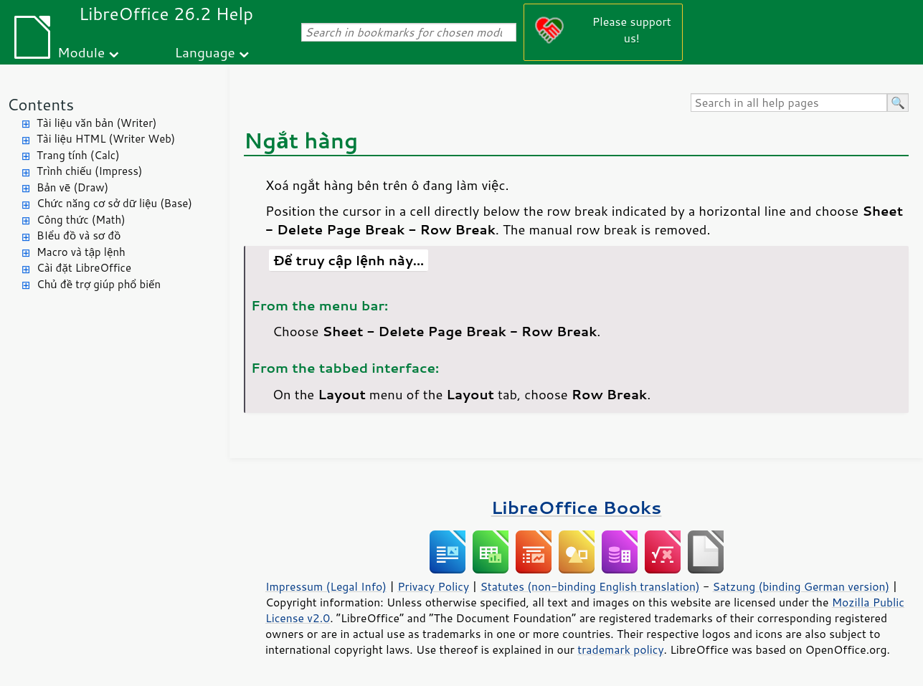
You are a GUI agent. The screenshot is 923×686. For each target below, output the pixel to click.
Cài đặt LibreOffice (84, 267)
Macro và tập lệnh (81, 251)
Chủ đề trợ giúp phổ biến (99, 284)
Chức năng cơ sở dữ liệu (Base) (114, 203)
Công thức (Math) (81, 219)
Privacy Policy (433, 586)
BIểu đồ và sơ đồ (78, 235)
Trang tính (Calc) (78, 155)
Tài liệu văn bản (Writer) (96, 122)
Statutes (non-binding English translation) (589, 586)
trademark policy (620, 649)
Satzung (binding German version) (801, 586)
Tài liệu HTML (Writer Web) (106, 138)
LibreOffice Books (576, 507)
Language (205, 52)
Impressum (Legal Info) (326, 586)
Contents (40, 104)
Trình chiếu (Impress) (89, 170)
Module (81, 52)
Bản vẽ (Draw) (72, 187)
